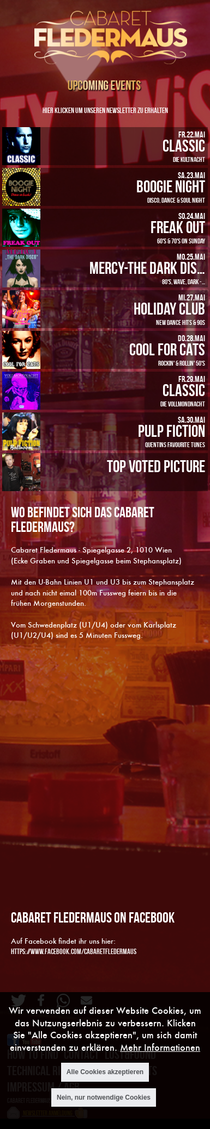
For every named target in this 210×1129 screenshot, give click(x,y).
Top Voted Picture (156, 466)
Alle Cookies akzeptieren (105, 1072)
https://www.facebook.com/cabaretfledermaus (73, 951)
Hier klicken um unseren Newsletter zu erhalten (105, 110)
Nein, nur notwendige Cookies (104, 1097)
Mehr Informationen (160, 1047)
